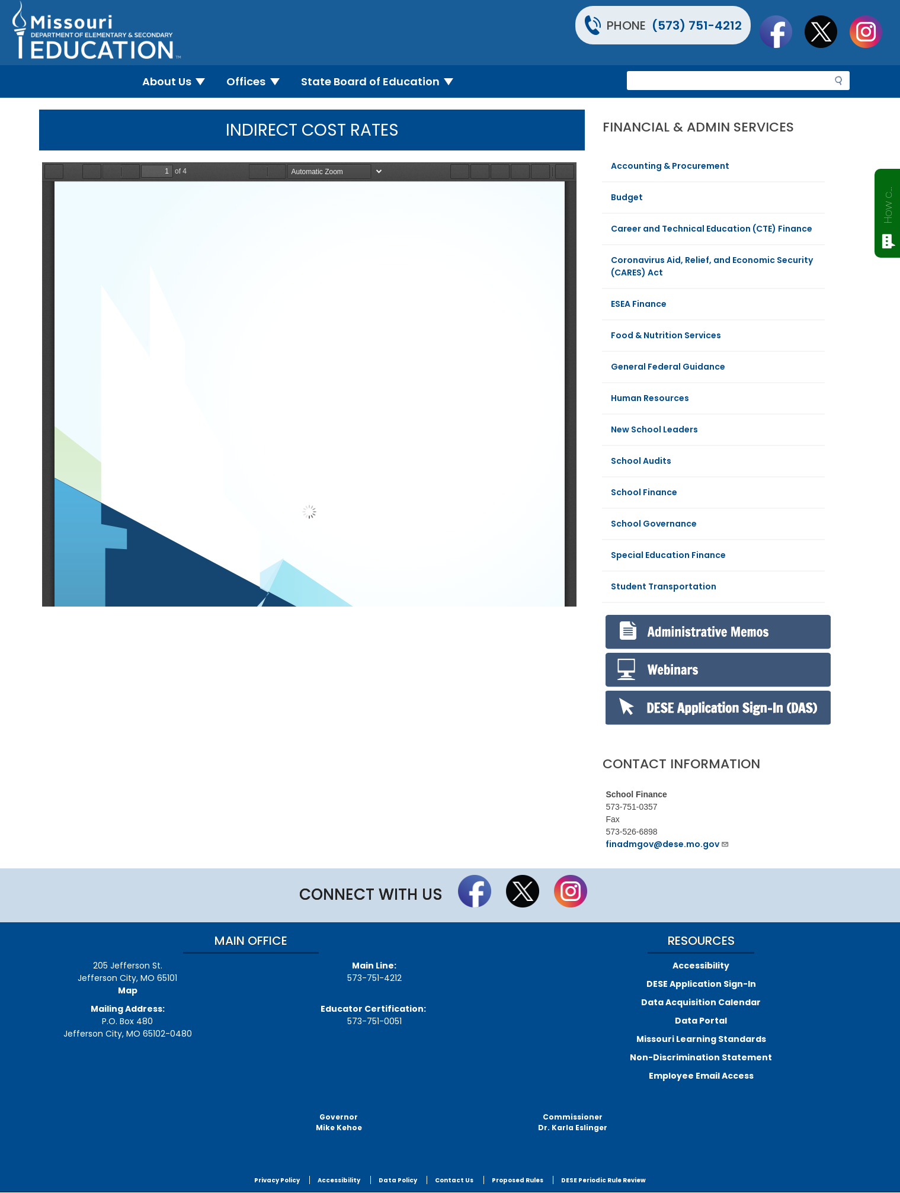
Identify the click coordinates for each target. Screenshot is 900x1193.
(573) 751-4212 (697, 25)
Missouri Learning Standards (701, 1039)
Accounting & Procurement (670, 166)
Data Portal (701, 1021)
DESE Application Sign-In (701, 984)
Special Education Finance (668, 555)
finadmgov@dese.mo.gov (667, 844)
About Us (178, 81)
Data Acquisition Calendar (701, 1002)
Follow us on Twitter (826, 31)
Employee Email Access (701, 1076)
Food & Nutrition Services (666, 335)
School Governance (654, 524)
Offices (257, 81)
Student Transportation (663, 586)
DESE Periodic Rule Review (603, 1180)
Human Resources (650, 398)
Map (127, 990)
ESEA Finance (639, 304)
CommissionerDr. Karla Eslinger (572, 1122)
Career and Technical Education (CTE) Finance (711, 229)
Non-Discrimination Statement (701, 1057)
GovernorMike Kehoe (339, 1122)
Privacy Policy (277, 1180)
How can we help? (887, 202)
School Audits (641, 461)
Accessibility (700, 965)
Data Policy (398, 1180)
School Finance (644, 492)
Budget (627, 197)
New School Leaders (654, 429)
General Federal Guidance (668, 367)
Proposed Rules (517, 1180)
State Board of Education (382, 81)
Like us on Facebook (781, 31)
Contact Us (454, 1180)
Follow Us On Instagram (871, 31)
